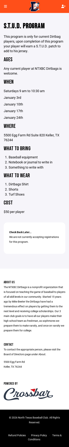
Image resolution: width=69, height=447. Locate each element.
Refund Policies (17, 435)
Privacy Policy (39, 435)
